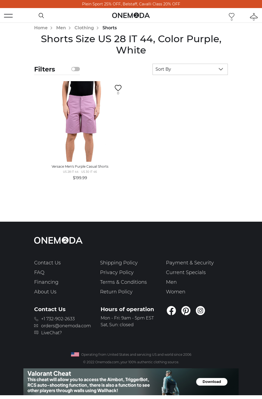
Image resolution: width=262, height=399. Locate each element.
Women (175, 292)
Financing (46, 282)
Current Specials (186, 272)
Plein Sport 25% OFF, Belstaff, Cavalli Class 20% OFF (131, 4)
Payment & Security (190, 263)
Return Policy (116, 292)
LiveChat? (51, 332)
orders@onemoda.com (66, 325)
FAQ (39, 272)
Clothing (84, 27)
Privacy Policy (117, 272)
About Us (45, 292)
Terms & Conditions (123, 282)
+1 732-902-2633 (58, 318)
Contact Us (47, 263)
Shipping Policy (119, 263)
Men (61, 27)
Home (41, 27)
